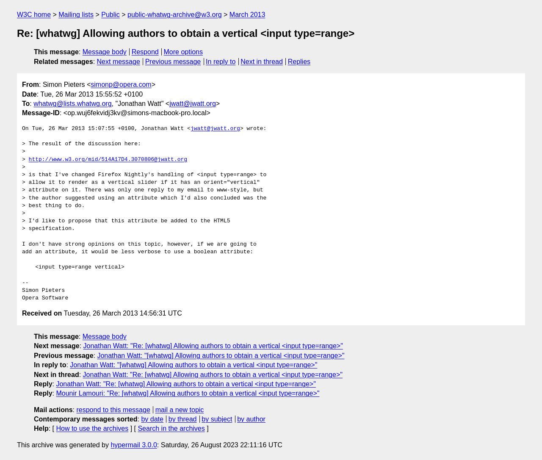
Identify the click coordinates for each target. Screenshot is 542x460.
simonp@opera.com (121, 84)
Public (110, 14)
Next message (118, 61)
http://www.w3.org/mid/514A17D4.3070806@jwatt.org (108, 159)
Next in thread (262, 61)
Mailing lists (76, 14)
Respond (145, 51)
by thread (183, 419)
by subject (217, 419)
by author (251, 419)
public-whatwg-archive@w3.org (174, 14)
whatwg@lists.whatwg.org (72, 103)
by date (152, 419)
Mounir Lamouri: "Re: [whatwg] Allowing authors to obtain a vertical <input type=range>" (187, 393)
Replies (299, 61)
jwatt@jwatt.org (192, 103)
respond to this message (113, 409)
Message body (105, 51)
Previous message (173, 61)
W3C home (34, 14)
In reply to (220, 61)
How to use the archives (92, 428)
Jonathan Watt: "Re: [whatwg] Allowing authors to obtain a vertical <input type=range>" (213, 345)
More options (183, 51)
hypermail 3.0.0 (134, 445)
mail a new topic (179, 409)
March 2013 (247, 14)
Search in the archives (171, 428)
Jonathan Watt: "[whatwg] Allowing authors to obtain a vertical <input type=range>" (220, 355)
